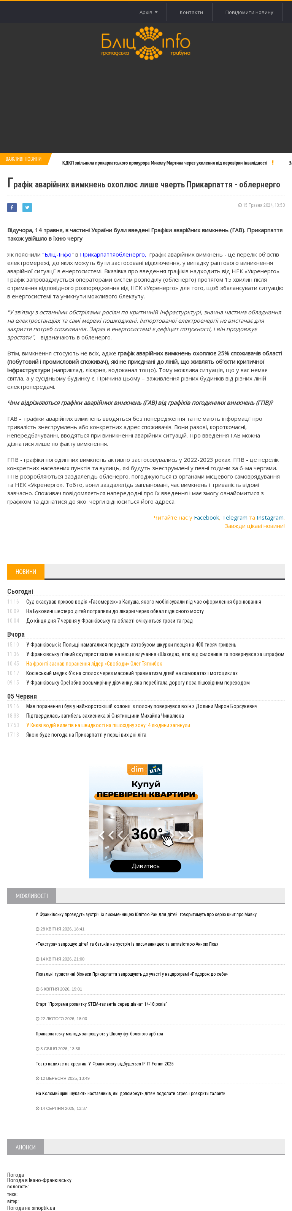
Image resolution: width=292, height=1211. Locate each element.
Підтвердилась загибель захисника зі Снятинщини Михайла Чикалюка (105, 716)
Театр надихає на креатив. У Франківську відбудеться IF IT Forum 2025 (105, 1064)
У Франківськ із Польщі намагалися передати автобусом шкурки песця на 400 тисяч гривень (131, 645)
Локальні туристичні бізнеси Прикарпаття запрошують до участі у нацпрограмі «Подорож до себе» (132, 974)
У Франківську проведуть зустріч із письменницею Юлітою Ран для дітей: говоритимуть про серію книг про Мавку (146, 914)
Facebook (206, 517)
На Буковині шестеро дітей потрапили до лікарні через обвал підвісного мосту (115, 611)
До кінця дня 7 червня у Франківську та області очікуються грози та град (109, 621)
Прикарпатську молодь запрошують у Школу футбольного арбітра (99, 1034)
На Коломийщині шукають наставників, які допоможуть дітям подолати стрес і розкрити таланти (130, 1093)
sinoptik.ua (43, 1208)
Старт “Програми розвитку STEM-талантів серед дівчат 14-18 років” (101, 1004)
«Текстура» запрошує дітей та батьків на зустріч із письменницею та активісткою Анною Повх (127, 944)
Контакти (191, 12)
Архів (148, 12)
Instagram (270, 517)
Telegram (235, 517)
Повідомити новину (249, 12)
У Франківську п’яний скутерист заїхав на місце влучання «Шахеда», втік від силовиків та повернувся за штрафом (155, 654)
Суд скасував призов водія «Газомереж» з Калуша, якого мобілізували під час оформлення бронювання (143, 602)
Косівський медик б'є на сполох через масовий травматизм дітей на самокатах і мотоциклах (132, 673)
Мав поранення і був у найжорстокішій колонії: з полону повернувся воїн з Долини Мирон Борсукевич (141, 706)
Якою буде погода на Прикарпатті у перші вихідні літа (86, 735)
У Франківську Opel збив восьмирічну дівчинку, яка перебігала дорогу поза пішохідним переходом (138, 683)
